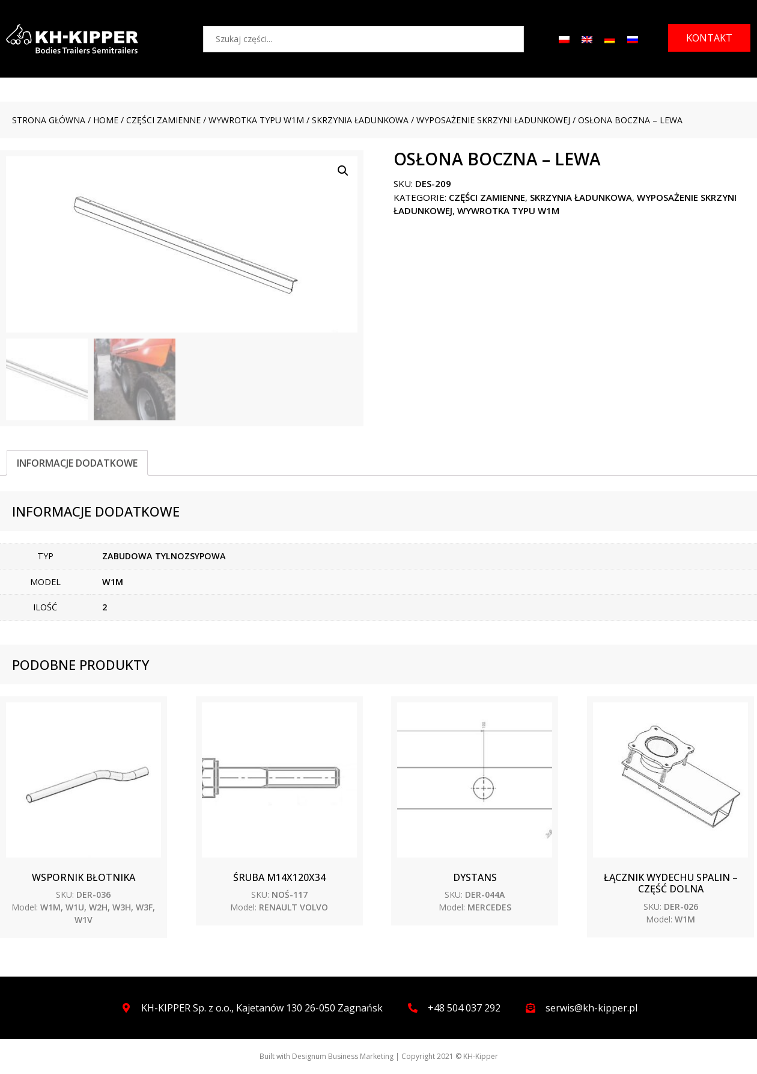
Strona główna (48, 120)
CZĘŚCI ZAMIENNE (163, 120)
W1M (112, 582)
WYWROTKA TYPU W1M (256, 120)
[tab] (77, 463)
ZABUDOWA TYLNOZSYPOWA (164, 556)
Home (105, 120)
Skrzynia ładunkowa (360, 120)
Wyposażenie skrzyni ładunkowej (493, 120)
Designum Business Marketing (343, 1056)
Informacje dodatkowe (77, 463)
